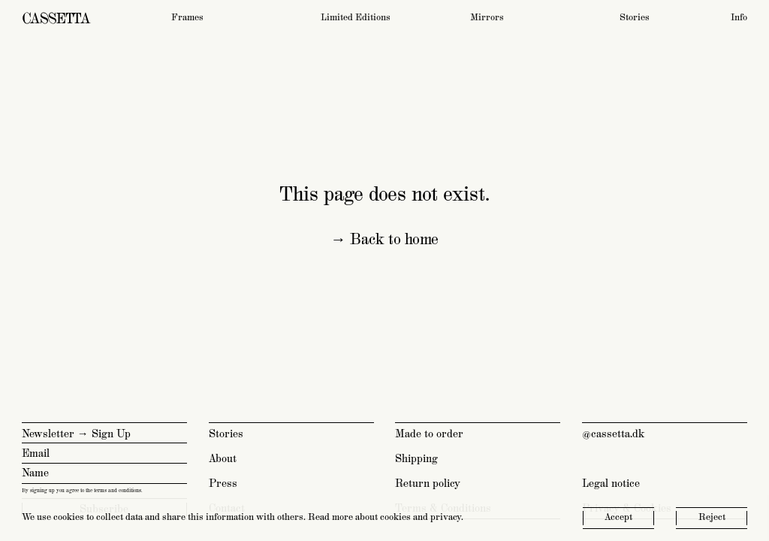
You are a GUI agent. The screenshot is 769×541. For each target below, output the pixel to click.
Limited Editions (356, 18)
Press (223, 483)
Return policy (427, 483)
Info (739, 18)
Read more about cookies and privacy (384, 517)
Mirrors (487, 18)
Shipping (416, 458)
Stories (635, 18)
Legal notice (611, 483)
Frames (187, 18)
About (223, 458)
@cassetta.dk (613, 434)
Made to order (429, 434)
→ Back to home (384, 239)
